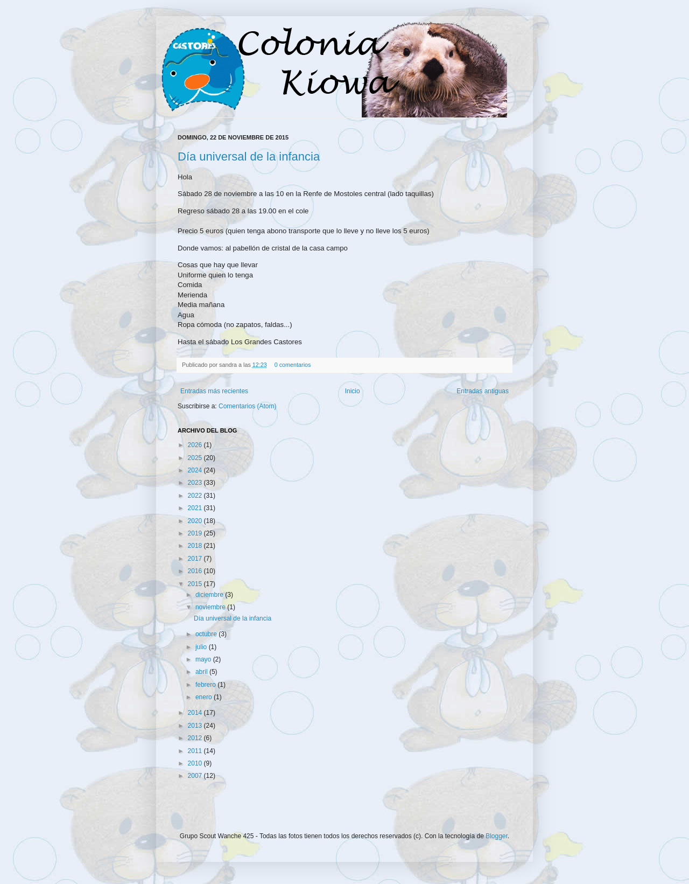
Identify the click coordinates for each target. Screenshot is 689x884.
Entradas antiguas (482, 391)
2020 (196, 521)
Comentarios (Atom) (247, 406)
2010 (196, 763)
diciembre (210, 594)
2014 (196, 712)
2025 (196, 458)
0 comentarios (293, 364)
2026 (196, 445)
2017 (196, 558)
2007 (196, 775)
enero (204, 697)
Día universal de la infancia (249, 156)
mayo (204, 659)
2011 (196, 751)
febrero (206, 684)
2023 (196, 482)
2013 (196, 725)
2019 (196, 533)
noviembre (211, 607)
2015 (196, 584)
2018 (196, 545)
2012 (196, 738)
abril (202, 672)
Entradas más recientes (214, 391)
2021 (196, 508)
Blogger (497, 836)
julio (202, 647)
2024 (196, 470)
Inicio (352, 391)
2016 (196, 571)
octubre (207, 634)
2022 (196, 495)
